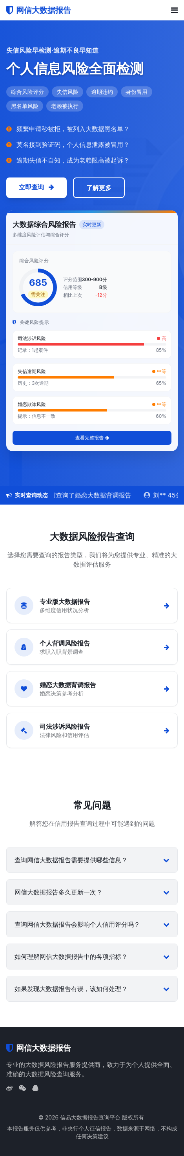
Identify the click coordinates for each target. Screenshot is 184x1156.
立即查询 (36, 187)
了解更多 (98, 188)
